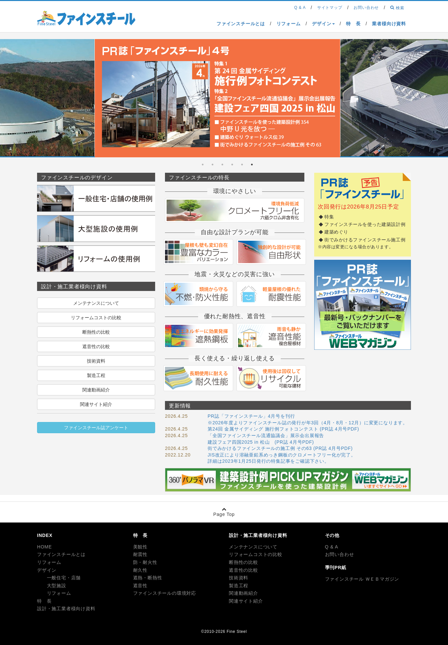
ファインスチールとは (61, 554)
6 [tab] (202, 164)
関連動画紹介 (96, 389)
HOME (44, 546)
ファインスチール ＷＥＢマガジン (362, 579)
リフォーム (49, 562)
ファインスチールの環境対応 (164, 593)
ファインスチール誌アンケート (96, 427)
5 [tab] (212, 164)
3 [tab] (232, 164)
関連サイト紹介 (96, 404)
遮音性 (140, 585)
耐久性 (140, 570)
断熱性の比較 (96, 332)
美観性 (140, 546)
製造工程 (96, 375)
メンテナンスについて (96, 303)
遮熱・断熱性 (147, 577)
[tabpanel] (217, 99)
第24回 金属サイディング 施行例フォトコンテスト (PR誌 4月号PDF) (283, 429)
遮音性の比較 (96, 346)
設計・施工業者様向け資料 (66, 608)
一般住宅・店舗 (59, 577)
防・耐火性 (145, 562)
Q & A (331, 546)
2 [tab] (242, 164)
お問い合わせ (339, 554)
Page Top (223, 512)
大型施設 (51, 585)
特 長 (44, 601)
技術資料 (96, 361)
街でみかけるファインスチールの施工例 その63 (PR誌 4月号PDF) (280, 448)
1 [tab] (252, 164)
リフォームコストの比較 (96, 317)
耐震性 (140, 554)
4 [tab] (222, 164)
